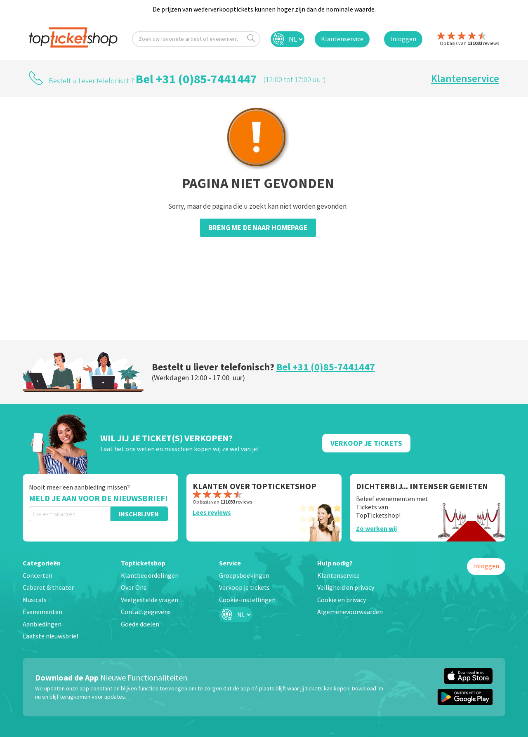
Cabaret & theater (48, 587)
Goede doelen (140, 624)
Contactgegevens (146, 611)
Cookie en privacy (341, 600)
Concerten (37, 575)
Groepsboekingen (244, 575)
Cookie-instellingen (247, 600)
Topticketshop (143, 563)
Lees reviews (212, 512)
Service (230, 563)
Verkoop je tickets (244, 587)
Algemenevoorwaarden (350, 611)
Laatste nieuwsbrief (51, 636)
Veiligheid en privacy (345, 587)
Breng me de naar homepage (258, 227)
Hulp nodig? (335, 563)
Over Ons (133, 587)
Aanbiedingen (42, 624)
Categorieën (42, 563)
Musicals (35, 600)
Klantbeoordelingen (150, 575)
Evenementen (42, 611)
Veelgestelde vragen (149, 600)
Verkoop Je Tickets (366, 443)
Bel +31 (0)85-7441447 (196, 79)
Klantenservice (465, 78)
